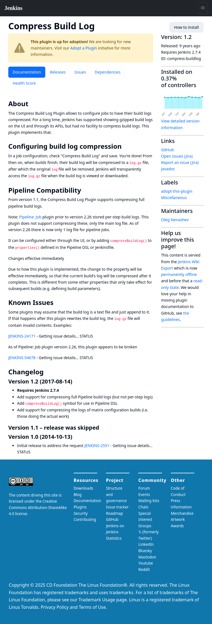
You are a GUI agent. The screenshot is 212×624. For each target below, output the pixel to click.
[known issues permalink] (57, 302)
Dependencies (107, 72)
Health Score (24, 83)
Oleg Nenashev (175, 219)
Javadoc (168, 168)
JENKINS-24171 (22, 336)
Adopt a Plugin (83, 48)
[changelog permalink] (47, 372)
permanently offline (179, 274)
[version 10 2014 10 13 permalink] (75, 436)
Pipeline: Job (30, 217)
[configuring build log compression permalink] (125, 146)
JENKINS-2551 (97, 445)
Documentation (27, 72)
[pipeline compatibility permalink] (85, 190)
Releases (57, 72)
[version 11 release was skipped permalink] (102, 427)
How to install (186, 27)
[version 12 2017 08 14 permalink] (75, 381)
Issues (80, 72)
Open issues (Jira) (177, 156)
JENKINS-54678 (22, 357)
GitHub (167, 149)
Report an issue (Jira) (180, 162)
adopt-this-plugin (176, 191)
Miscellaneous (174, 197)
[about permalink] (32, 104)
